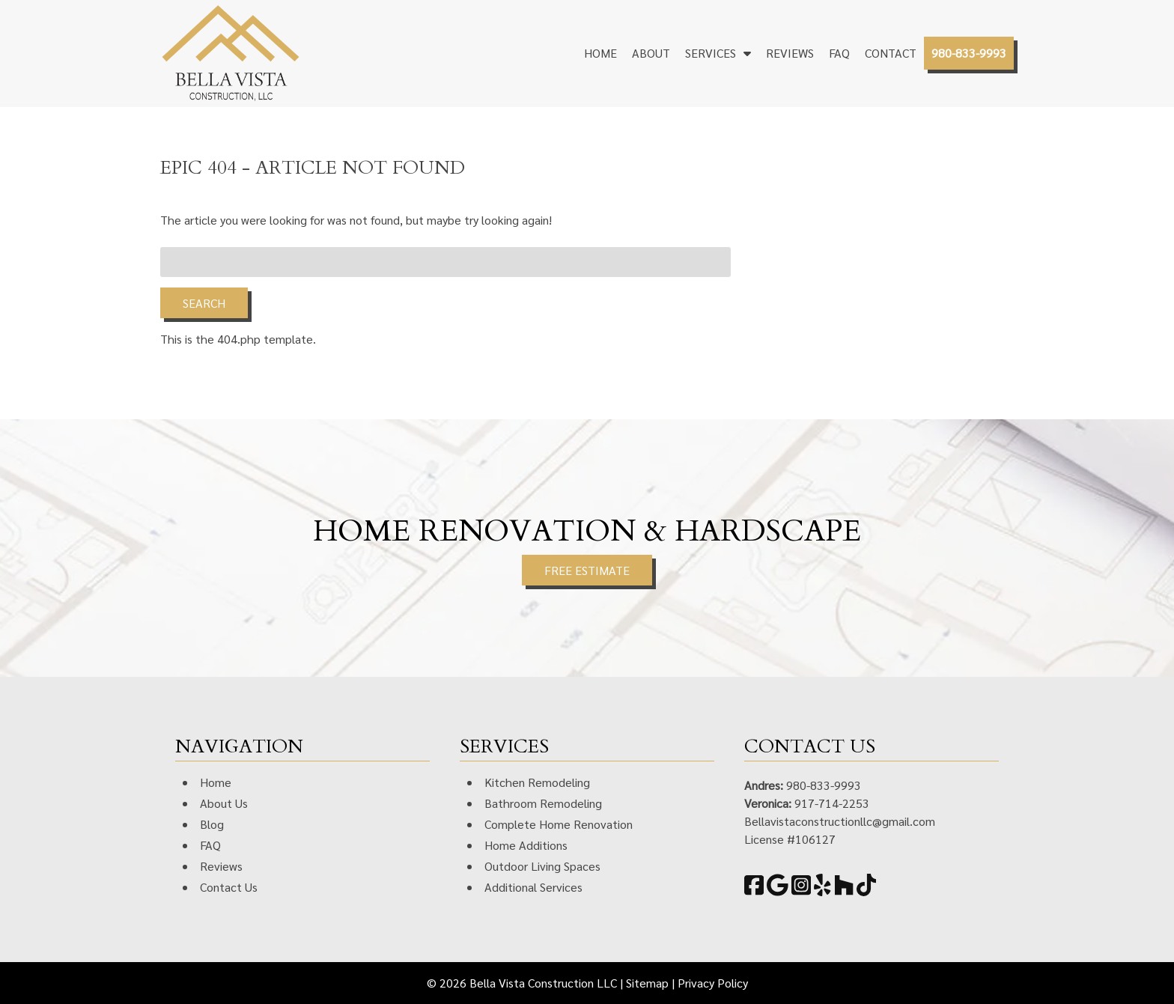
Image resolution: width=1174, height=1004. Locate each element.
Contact (890, 53)
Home (600, 53)
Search (204, 303)
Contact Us (229, 887)
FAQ (839, 53)
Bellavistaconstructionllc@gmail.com (839, 821)
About (651, 53)
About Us (224, 803)
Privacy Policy (713, 983)
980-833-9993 (968, 53)
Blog (212, 824)
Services (710, 53)
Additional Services (533, 887)
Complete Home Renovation (558, 824)
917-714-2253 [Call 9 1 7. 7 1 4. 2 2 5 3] (831, 803)
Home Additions (526, 845)
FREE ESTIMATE (587, 570)
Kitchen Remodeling (537, 782)
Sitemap (647, 983)
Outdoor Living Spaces (542, 866)
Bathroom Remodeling (543, 803)
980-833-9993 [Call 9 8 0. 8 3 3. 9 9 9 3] (823, 785)
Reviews (790, 53)
